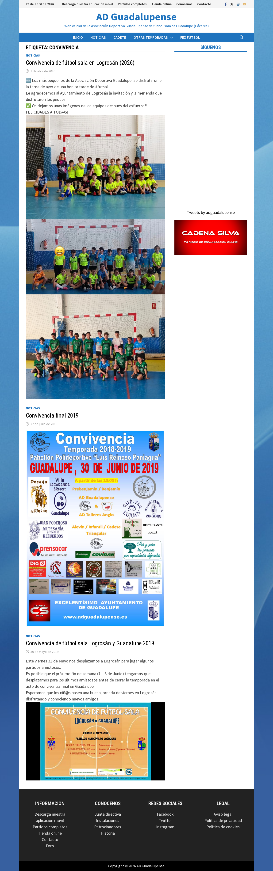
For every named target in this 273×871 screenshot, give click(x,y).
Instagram (165, 826)
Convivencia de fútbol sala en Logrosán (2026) (80, 62)
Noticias (98, 37)
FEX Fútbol (190, 37)
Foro (50, 845)
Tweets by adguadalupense (211, 212)
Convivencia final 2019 (52, 415)
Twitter (165, 820)
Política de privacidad (223, 820)
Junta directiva (108, 814)
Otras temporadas (151, 37)
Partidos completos (132, 4)
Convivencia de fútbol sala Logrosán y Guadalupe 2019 (90, 643)
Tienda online (161, 4)
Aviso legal (223, 814)
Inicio (78, 37)
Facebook (165, 814)
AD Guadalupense (136, 16)
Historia (108, 833)
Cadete (119, 37)
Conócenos (184, 4)
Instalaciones (107, 820)
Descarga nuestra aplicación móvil (87, 4)
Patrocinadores (107, 826)
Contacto (204, 4)
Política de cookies (223, 826)
